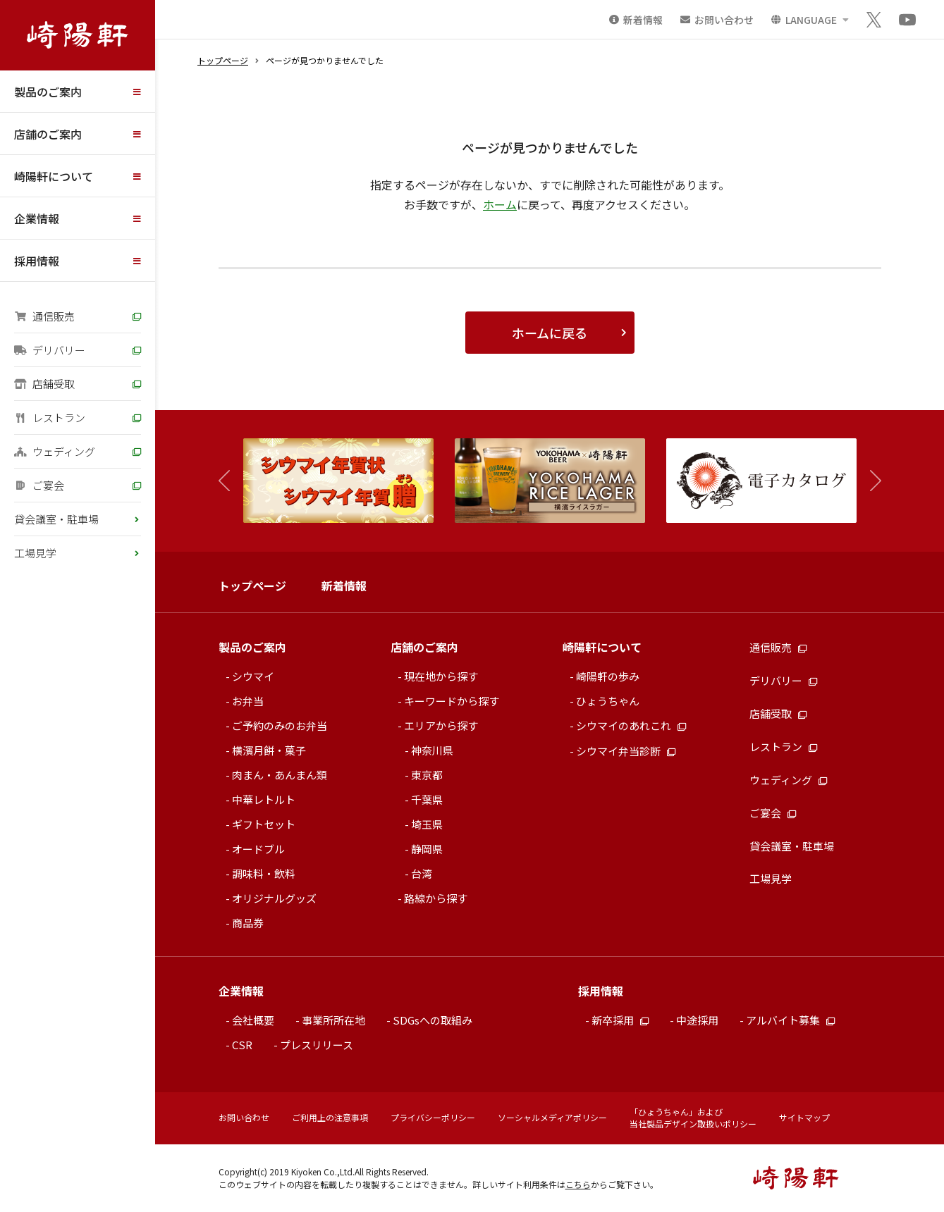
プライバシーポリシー (433, 1117)
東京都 (427, 774)
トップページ (222, 60)
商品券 (248, 922)
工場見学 (35, 552)
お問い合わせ (244, 1117)
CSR (242, 1044)
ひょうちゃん (607, 700)
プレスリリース (316, 1044)
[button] (869, 481)
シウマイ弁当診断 (625, 750)
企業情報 (36, 218)
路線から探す (435, 898)
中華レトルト (263, 799)
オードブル (258, 848)
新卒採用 (620, 1020)
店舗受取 (44, 383)
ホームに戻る (549, 332)
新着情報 (344, 585)
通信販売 (44, 316)
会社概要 (253, 1020)
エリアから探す (441, 725)
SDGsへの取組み (432, 1020)
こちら (578, 1184)
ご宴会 (39, 485)
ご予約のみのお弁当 (279, 725)
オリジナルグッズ (274, 898)
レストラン (49, 417)
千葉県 (427, 799)
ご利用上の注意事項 (330, 1117)
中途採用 (697, 1020)
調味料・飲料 (263, 873)
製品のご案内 (48, 91)
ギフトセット (263, 824)
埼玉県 (427, 824)
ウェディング (54, 451)
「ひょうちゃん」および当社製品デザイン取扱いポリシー (693, 1118)
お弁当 (248, 700)
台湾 (421, 873)
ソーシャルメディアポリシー (552, 1117)
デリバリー (49, 349)
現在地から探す (441, 676)
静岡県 (427, 848)
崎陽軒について (53, 176)
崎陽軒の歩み (607, 676)
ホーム (500, 204)
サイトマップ (804, 1117)
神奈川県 (432, 750)
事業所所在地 (333, 1020)
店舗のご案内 (48, 133)
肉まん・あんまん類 (279, 774)
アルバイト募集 (790, 1020)
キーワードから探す (451, 700)
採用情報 (36, 260)
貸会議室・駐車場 (56, 519)
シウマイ (253, 676)
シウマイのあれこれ (631, 725)
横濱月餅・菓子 (269, 750)
